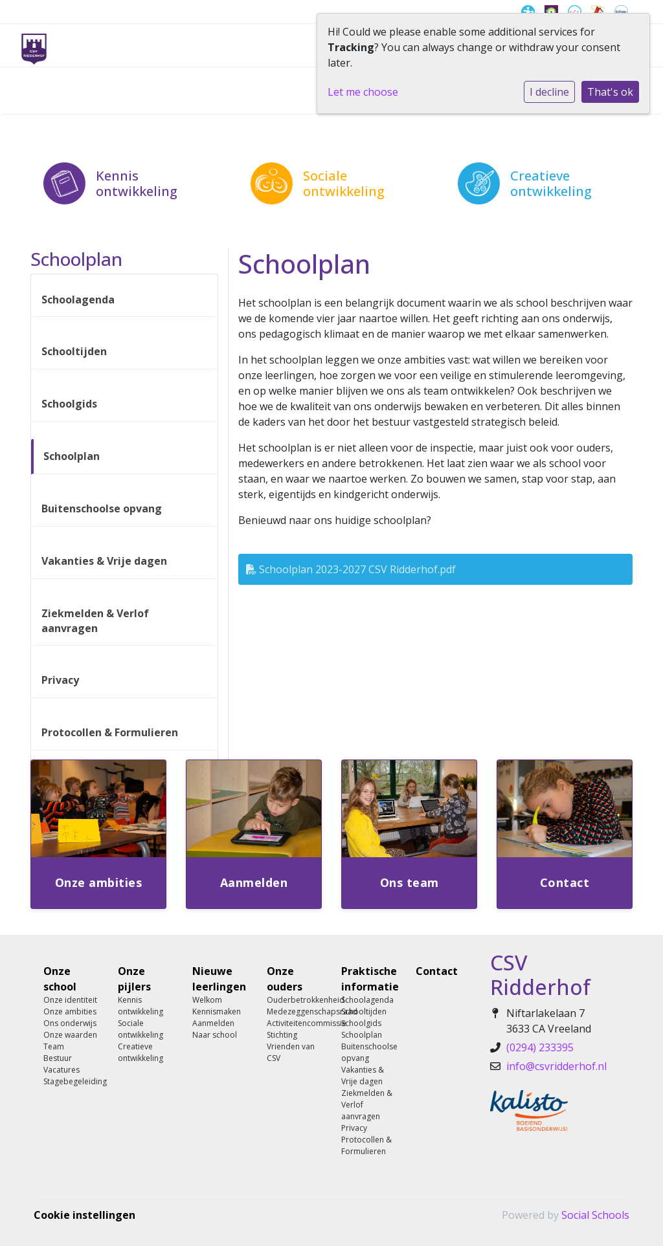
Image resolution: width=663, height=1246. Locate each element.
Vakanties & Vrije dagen (104, 561)
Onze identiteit (70, 999)
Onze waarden (70, 1034)
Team (53, 1046)
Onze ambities (69, 1011)
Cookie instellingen (84, 1215)
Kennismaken (216, 1011)
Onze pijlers (134, 979)
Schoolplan (71, 456)
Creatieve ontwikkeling (140, 1052)
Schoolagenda (78, 299)
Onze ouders (284, 979)
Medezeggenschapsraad (294, 1011)
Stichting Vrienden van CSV (291, 1046)
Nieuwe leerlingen (219, 979)
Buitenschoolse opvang (101, 508)
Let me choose (363, 92)
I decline (549, 92)
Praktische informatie (368, 979)
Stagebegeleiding (70, 1081)
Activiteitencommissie (294, 1023)
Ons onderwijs (69, 1023)
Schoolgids (69, 404)
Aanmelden (213, 1023)
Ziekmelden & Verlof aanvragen (95, 620)
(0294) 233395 (540, 1047)
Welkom (207, 999)
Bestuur (57, 1058)
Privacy (60, 680)
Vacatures (61, 1069)
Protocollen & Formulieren (109, 732)
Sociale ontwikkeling (140, 1029)
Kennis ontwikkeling (140, 1005)
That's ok (610, 92)
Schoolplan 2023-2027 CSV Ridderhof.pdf (351, 569)
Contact (437, 971)
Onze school (59, 979)
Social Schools (595, 1215)
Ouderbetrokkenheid (294, 999)
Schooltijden (74, 351)
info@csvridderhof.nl (556, 1066)
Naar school (214, 1034)
